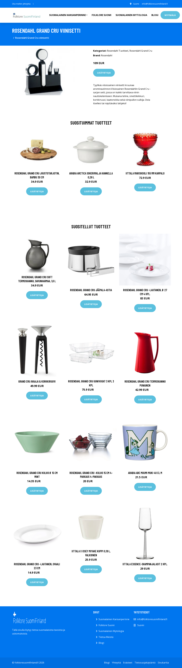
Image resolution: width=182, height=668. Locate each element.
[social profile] (33, 4)
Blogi (154, 15)
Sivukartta (163, 662)
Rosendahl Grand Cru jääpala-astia (91, 290)
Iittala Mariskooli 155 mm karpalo (145, 173)
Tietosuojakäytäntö (145, 662)
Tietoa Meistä (106, 637)
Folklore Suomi (101, 15)
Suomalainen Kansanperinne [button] (67, 15)
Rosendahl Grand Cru (140, 50)
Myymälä (170, 15)
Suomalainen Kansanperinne (114, 619)
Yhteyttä (116, 662)
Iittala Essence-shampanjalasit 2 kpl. (145, 564)
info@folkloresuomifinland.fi (155, 3)
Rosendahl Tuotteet (117, 50)
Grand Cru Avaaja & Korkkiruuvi (37, 381)
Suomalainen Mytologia (131, 15)
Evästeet (127, 662)
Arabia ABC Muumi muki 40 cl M (145, 473)
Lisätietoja (104, 72)
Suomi (136, 3)
